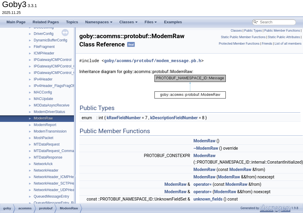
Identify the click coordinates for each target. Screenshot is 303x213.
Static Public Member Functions (243, 37)
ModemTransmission (50, 131)
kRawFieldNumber (124, 117)
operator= (203, 184)
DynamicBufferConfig (50, 40)
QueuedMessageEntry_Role (56, 203)
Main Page (16, 22)
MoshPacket (43, 138)
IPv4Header (43, 79)
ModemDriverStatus (49, 112)
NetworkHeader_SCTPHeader (57, 183)
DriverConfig (44, 34)
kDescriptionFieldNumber (174, 117)
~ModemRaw (206, 148)
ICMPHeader (44, 53)
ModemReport (45, 125)
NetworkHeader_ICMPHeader (57, 177)
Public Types (253, 31)
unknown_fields (208, 199)
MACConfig (43, 92)
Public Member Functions (282, 31)
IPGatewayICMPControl (52, 60)
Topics (72, 22)
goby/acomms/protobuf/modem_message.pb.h (152, 61)
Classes (129, 22)
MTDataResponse (48, 157)
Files (151, 22)
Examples (173, 22)
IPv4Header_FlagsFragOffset (57, 86)
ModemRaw (43, 118)
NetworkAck (43, 164)
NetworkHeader (46, 170)
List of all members (288, 44)
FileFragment (44, 47)
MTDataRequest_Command (56, 151)
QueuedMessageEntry (51, 196)
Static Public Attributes (284, 37)
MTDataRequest (46, 144)
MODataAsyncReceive (52, 105)
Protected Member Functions (239, 44)
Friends (267, 44)
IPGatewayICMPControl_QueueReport (64, 66)
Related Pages (46, 22)
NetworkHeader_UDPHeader (57, 190)
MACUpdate (43, 99)
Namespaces (98, 22)
